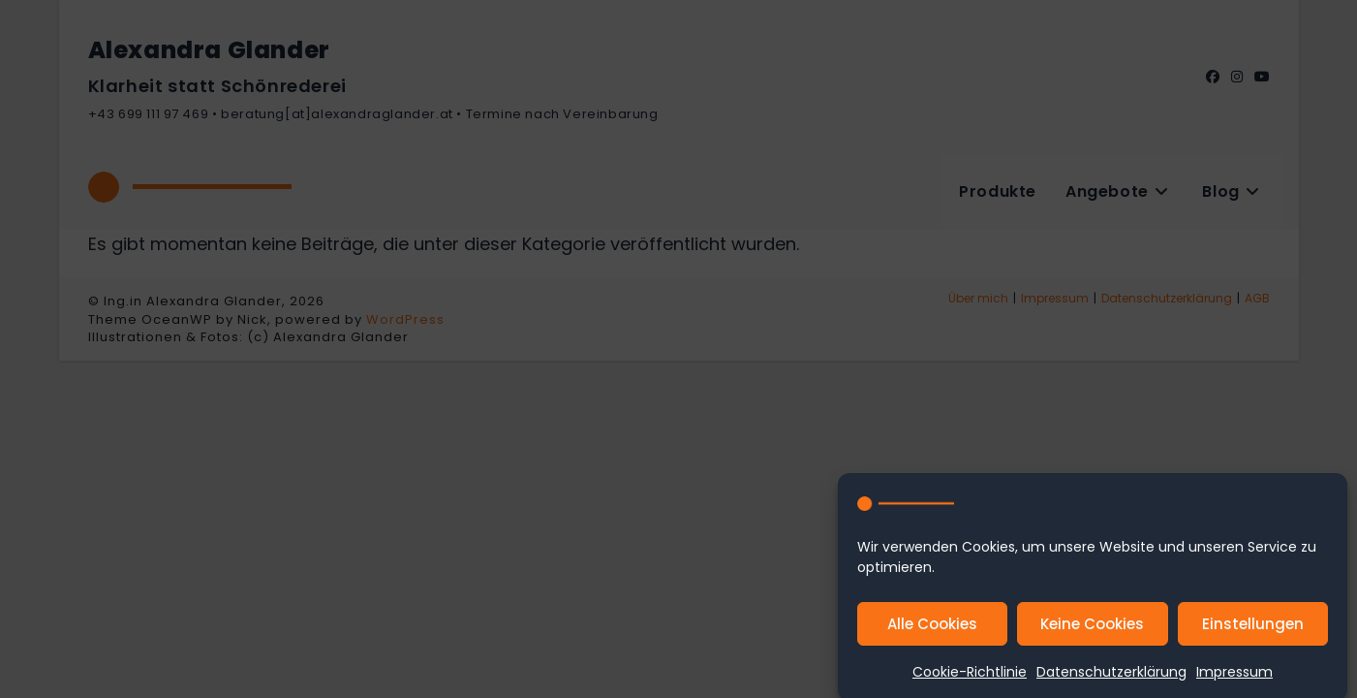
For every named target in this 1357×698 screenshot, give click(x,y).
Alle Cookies (932, 629)
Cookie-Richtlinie (969, 677)
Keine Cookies (1092, 629)
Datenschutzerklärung (1111, 677)
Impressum (1234, 677)
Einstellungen (1253, 629)
